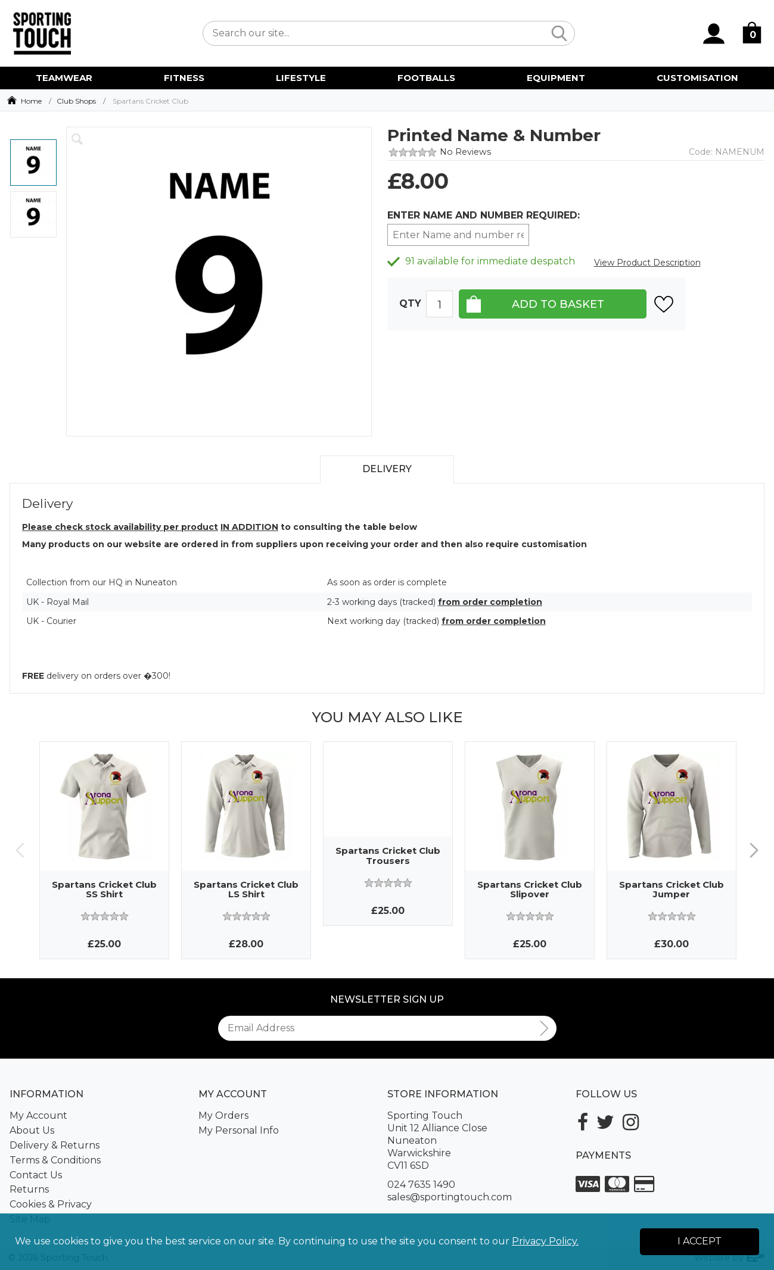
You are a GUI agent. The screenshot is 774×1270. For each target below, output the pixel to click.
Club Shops (76, 100)
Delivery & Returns (55, 1145)
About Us (32, 1130)
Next (754, 850)
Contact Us (36, 1175)
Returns (29, 1189)
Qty (410, 303)
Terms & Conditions (55, 1160)
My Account (38, 1115)
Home (31, 100)
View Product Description (647, 262)
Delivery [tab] (387, 469)
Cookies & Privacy (51, 1204)
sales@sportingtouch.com (449, 1197)
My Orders (223, 1115)
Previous (20, 850)
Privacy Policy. (545, 1241)
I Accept (699, 1241)
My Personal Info (238, 1130)
